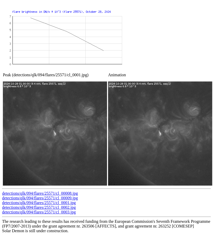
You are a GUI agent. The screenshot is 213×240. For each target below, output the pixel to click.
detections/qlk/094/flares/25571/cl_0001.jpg (39, 202)
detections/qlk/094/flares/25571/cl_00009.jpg (40, 198)
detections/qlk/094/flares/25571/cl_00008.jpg (40, 193)
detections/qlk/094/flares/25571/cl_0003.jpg (39, 212)
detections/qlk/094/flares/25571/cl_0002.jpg (39, 207)
